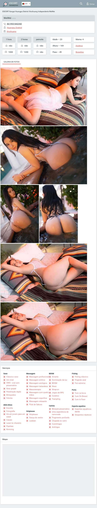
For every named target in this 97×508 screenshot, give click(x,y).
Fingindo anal (80, 380)
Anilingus (56, 427)
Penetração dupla (13, 392)
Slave (54, 386)
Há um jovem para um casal (15, 415)
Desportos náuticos (83, 415)
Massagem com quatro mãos (39, 393)
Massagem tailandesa (38, 386)
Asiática (79, 46)
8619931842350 (14, 24)
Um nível (10, 380)
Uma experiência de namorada (60, 413)
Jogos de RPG (58, 393)
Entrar (91, 3)
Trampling (56, 399)
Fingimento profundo (60, 417)
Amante (55, 377)
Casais (9, 420)
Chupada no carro (59, 421)
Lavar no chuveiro (13, 423)
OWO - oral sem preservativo (12, 384)
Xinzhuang (33, 11)
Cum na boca (80, 393)
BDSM (54, 383)
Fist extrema (80, 383)
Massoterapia (35, 389)
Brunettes (80, 52)
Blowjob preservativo (61, 409)
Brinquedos (11, 395)
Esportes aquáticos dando (83, 410)
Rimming (10, 429)
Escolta (9, 408)
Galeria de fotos (11, 62)
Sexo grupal (11, 388)
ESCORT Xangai (8, 11)
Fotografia (10, 411)
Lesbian (32, 421)
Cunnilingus (57, 424)
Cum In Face (80, 399)
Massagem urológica (38, 383)
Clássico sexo (12, 377)
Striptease (33, 414)
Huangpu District (22, 11)
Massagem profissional (39, 377)
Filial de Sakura (35, 404)
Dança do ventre (36, 417)
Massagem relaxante (38, 401)
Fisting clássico (81, 377)
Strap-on (55, 389)
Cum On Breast (81, 396)
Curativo (55, 396)
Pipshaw (9, 426)
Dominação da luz (59, 380)
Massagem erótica (37, 380)
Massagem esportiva (38, 398)
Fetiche (9, 398)
